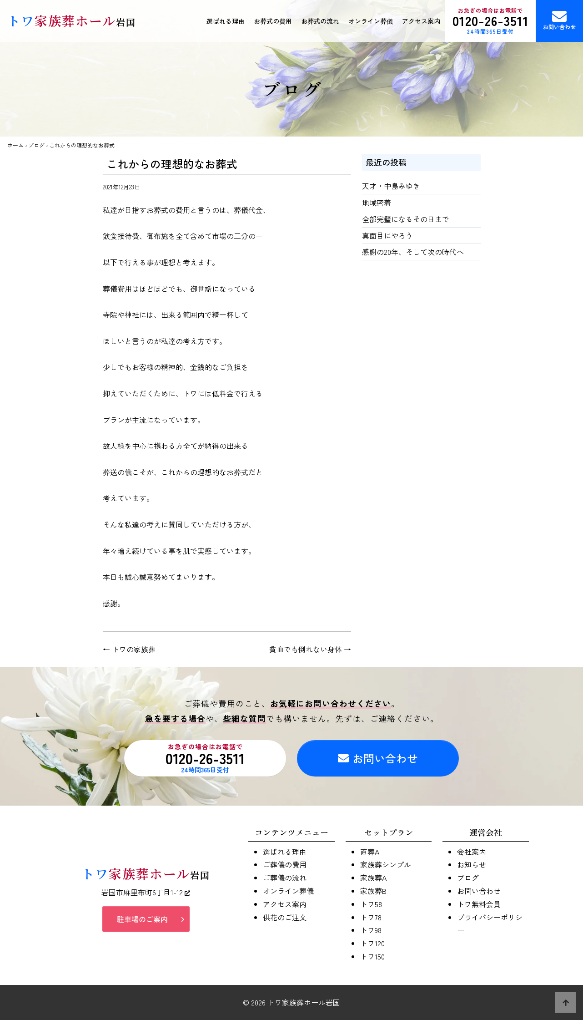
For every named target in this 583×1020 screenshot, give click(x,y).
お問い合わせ (559, 19)
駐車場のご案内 (142, 918)
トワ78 (371, 917)
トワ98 (371, 929)
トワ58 (371, 903)
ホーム (15, 145)
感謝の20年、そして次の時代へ (413, 251)
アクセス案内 (421, 20)
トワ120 (372, 943)
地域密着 (376, 202)
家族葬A (373, 877)
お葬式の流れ (320, 20)
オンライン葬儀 (370, 20)
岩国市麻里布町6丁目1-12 (145, 892)
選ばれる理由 (225, 20)
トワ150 (372, 956)
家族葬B (373, 890)
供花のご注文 (285, 917)
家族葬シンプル (385, 864)
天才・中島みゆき (391, 185)
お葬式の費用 (273, 20)
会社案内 (471, 851)
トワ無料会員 (479, 903)
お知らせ (471, 864)
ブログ (36, 145)
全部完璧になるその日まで (405, 218)
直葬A (369, 851)
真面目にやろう (387, 235)
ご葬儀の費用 (285, 864)
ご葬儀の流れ (285, 877)
